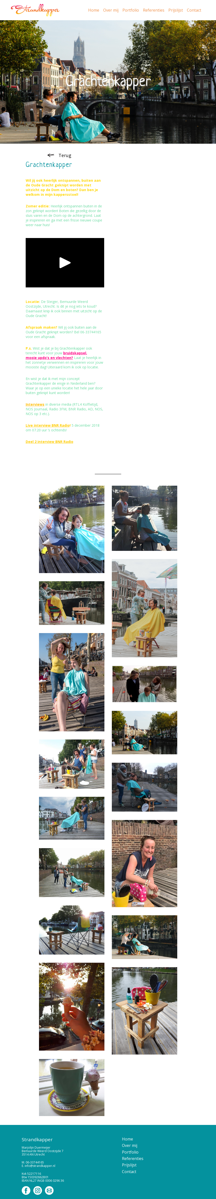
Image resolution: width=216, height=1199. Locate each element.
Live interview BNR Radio (48, 425)
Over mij (110, 10)
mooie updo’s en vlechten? (49, 357)
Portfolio (130, 10)
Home (93, 10)
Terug (65, 155)
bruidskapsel (74, 353)
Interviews (35, 404)
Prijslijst (175, 10)
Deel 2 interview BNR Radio (49, 441)
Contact (194, 10)
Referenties (153, 10)
